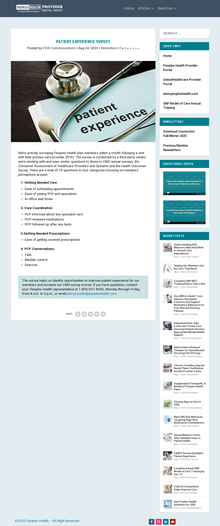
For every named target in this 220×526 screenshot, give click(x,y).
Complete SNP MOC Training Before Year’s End (189, 282)
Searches (165, 8)
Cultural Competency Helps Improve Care (186, 488)
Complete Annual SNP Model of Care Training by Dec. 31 (189, 471)
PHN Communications (59, 48)
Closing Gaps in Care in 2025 (187, 403)
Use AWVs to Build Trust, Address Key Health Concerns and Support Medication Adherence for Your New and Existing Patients (189, 303)
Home (129, 8)
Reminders (109, 48)
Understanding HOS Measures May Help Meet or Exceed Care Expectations (188, 249)
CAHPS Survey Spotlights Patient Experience (188, 455)
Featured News (194, 338)
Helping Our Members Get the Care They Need (189, 267)
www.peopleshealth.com (180, 94)
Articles (144, 8)
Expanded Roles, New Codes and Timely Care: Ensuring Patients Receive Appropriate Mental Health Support (189, 329)
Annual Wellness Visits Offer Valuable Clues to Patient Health (187, 438)
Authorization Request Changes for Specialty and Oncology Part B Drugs (189, 350)
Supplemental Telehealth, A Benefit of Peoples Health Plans (190, 386)
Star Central (192, 257)
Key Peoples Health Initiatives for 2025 (185, 503)
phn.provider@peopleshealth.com (92, 294)
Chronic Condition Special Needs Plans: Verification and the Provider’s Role (189, 368)
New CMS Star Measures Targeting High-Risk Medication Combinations (189, 419)
